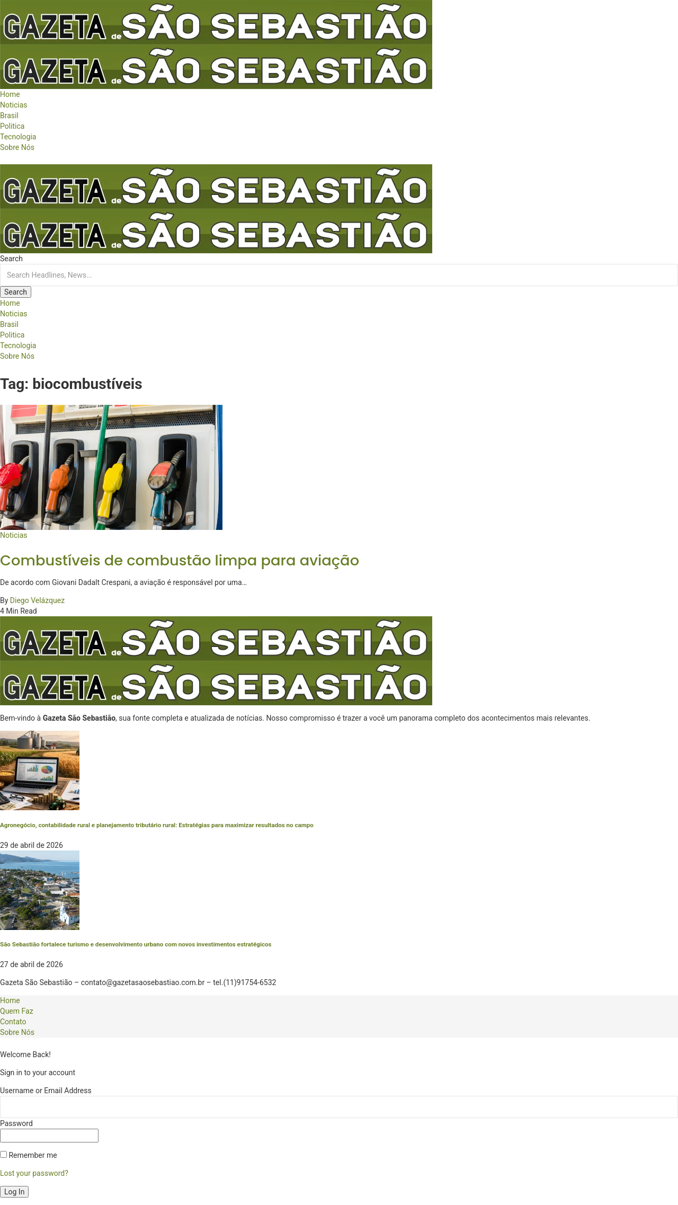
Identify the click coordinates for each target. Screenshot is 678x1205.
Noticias (14, 535)
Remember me (28, 1155)
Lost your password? (34, 1173)
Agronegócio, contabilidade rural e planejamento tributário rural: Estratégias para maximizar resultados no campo (157, 825)
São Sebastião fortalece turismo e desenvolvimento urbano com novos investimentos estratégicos (136, 944)
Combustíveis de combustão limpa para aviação (179, 560)
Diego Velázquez (37, 600)
